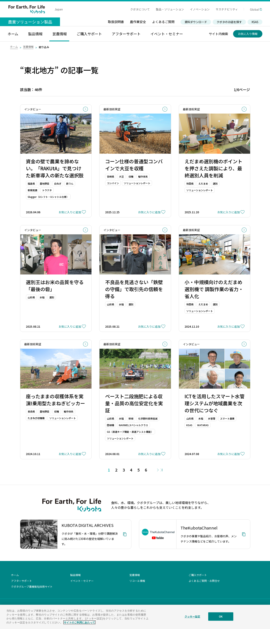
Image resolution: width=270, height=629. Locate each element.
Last (161, 469)
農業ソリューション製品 (30, 22)
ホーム (14, 47)
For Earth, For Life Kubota (27, 9)
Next (158, 469)
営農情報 (28, 47)
